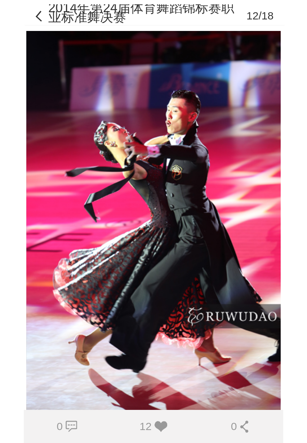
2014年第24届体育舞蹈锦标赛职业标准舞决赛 (141, 12)
